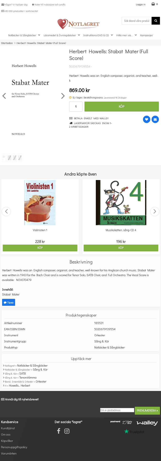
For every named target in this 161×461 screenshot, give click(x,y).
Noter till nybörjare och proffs (48, 4)
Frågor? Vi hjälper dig (14, 4)
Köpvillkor (7, 441)
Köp (121, 106)
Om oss (5, 434)
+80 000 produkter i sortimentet (19, 11)
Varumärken (9, 453)
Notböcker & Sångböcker (24, 35)
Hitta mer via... (127, 35)
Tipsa (8, 302)
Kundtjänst (8, 428)
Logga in (140, 4)
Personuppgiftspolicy (14, 447)
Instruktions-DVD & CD (98, 35)
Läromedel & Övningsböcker (62, 35)
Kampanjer (146, 35)
